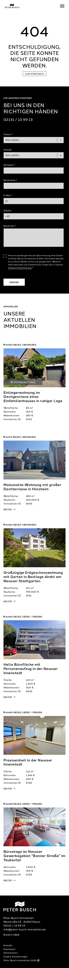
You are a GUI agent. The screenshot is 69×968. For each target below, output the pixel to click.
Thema (8, 134)
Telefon (7, 210)
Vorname (9, 164)
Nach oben (11, 934)
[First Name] (33, 170)
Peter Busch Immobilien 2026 (21, 960)
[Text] (33, 237)
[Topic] (33, 140)
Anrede (7, 149)
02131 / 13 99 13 (18, 119)
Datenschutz (10, 952)
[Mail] (33, 201)
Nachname (10, 180)
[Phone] (33, 216)
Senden (14, 282)
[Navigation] (62, 6)
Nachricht (9, 225)
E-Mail (7, 195)
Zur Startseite (34, 73)
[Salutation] (33, 155)
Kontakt (8, 945)
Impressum (9, 949)
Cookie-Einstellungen (15, 956)
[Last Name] (33, 186)
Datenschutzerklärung (19, 267)
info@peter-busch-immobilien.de (24, 929)
